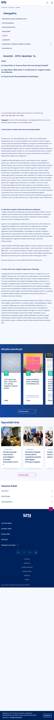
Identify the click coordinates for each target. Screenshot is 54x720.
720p (17, 115)
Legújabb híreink (8, 449)
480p (13, 115)
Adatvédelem (27, 563)
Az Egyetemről (4, 7)
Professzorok (6, 31)
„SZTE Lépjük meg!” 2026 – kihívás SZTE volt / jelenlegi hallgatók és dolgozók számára (11, 383)
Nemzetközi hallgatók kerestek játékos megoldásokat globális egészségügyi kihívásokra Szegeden (33, 457)
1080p (21, 115)
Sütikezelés (27, 559)
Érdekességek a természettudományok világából (16, 44)
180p (3, 115)
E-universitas (6, 40)
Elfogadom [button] (47, 715)
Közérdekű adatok (27, 571)
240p (6, 115)
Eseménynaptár (24, 411)
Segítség (27, 579)
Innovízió (17, 7)
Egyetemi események (8, 23)
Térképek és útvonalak (8, 545)
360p (10, 115)
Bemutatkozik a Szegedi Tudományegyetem (14, 19)
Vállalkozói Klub (7, 48)
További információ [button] (16, 717)
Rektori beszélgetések (8, 27)
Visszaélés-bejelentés (27, 567)
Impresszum (27, 575)
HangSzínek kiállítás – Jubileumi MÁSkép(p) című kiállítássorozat (33, 381)
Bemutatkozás (11, 7)
